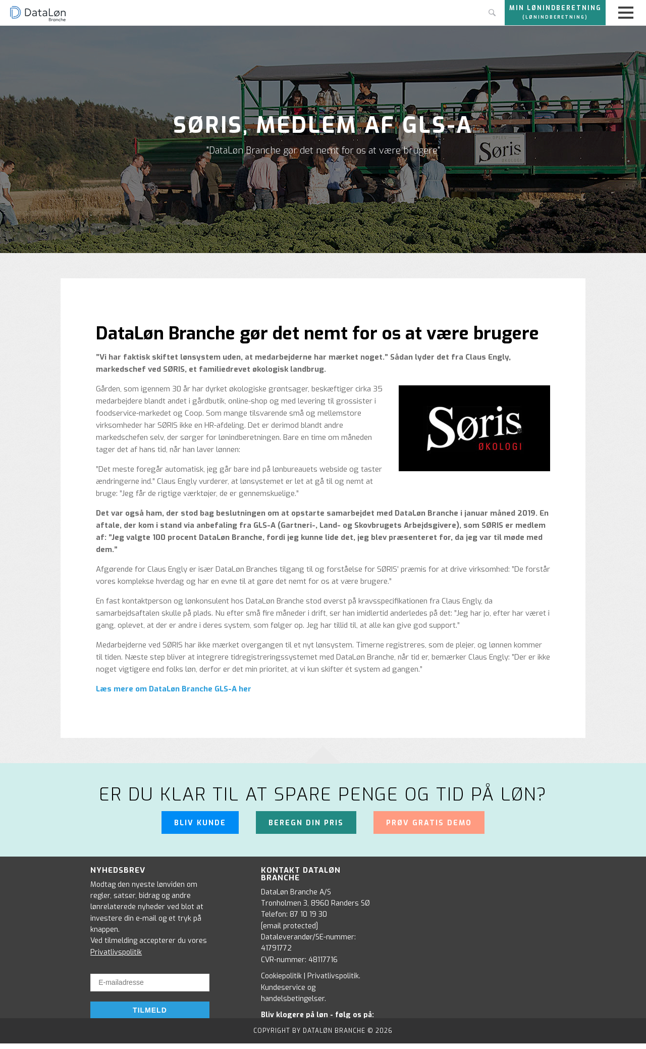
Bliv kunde (200, 823)
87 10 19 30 (308, 914)
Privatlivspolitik (116, 952)
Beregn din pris (306, 823)
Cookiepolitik (281, 976)
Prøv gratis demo (429, 823)
